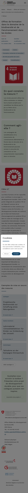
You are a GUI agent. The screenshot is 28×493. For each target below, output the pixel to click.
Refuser (6, 253)
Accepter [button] (16, 253)
